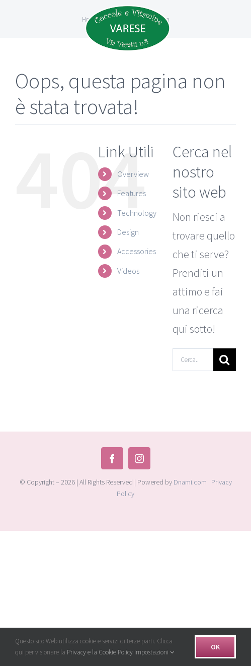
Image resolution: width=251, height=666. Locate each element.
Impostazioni (154, 652)
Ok (215, 646)
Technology (136, 213)
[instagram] (139, 458)
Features (131, 193)
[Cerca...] (193, 359)
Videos (128, 271)
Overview (133, 174)
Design (128, 232)
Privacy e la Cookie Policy (100, 652)
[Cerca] (224, 359)
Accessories (136, 251)
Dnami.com (190, 482)
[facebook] (112, 458)
